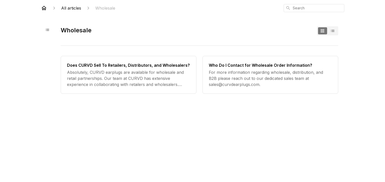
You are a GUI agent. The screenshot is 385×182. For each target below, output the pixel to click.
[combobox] (314, 8)
